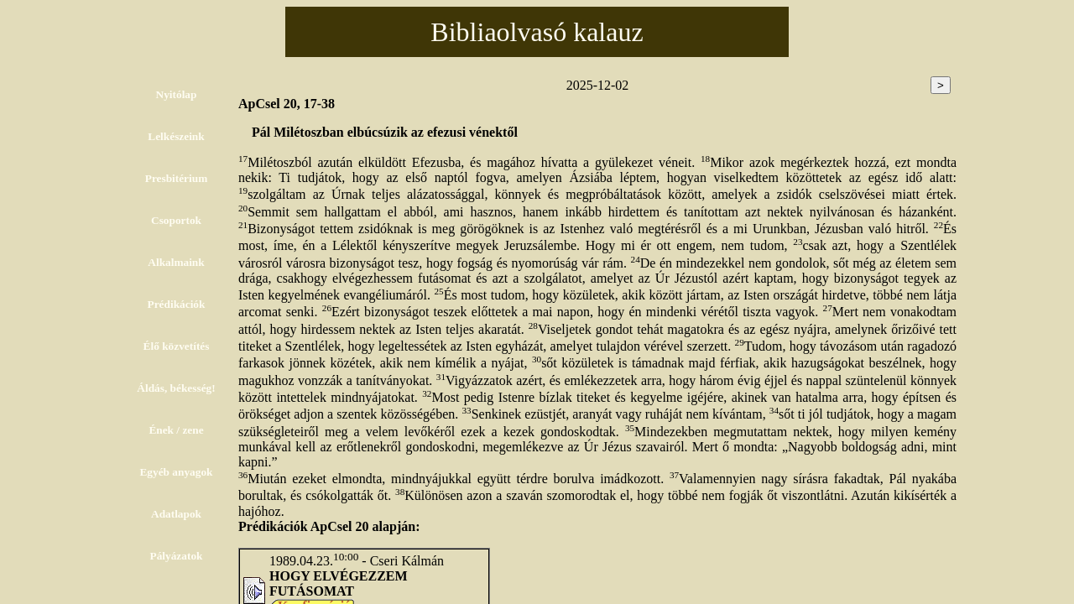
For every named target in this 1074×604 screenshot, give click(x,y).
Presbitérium (176, 178)
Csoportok (176, 220)
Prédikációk (177, 304)
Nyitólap (176, 94)
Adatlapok (176, 514)
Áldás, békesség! (176, 388)
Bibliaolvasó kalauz (536, 32)
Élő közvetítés (176, 346)
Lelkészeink (176, 136)
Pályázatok (176, 555)
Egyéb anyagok (175, 472)
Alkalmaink (176, 262)
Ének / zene (176, 430)
